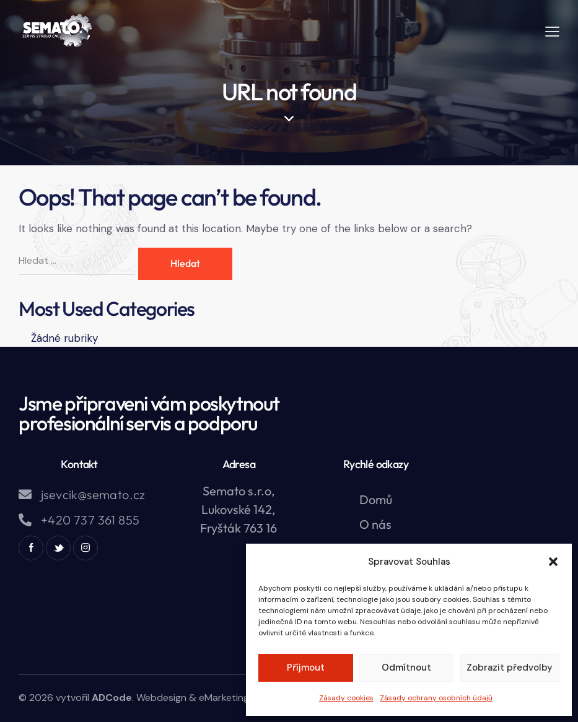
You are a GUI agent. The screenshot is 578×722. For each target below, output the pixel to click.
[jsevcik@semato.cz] (25, 494)
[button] (553, 561)
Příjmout (306, 667)
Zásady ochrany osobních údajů (436, 698)
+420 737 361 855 (90, 520)
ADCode (112, 697)
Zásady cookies (346, 698)
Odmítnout (406, 667)
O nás (375, 524)
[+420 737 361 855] (25, 519)
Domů (375, 499)
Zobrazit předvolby (509, 667)
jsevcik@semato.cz (93, 494)
